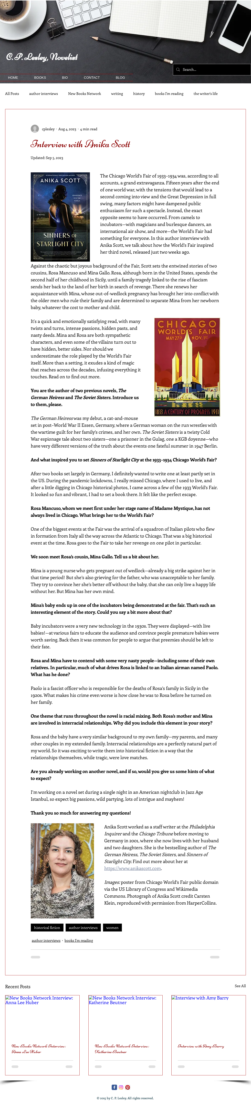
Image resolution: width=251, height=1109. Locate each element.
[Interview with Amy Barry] (209, 1016)
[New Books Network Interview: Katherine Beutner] (126, 1016)
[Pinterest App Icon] (127, 1087)
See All (240, 985)
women (112, 927)
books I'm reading (169, 93)
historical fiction (47, 927)
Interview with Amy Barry (201, 1046)
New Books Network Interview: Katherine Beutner (122, 1048)
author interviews (43, 93)
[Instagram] (121, 1087)
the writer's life (206, 93)
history (139, 93)
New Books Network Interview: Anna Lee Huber (39, 1048)
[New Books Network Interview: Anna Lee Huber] (42, 1016)
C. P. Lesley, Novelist (41, 57)
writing (117, 93)
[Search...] (211, 69)
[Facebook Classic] (114, 1087)
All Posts (12, 93)
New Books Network (84, 93)
